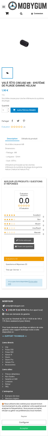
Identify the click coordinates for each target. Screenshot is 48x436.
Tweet (18, 121)
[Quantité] (4, 110)
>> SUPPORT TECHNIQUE (13, 336)
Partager (12, 121)
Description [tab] (12, 138)
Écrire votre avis (23, 240)
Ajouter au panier (24, 110)
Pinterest (24, 121)
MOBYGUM (7, 301)
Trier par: (9, 270)
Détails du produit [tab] (29, 138)
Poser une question (24, 246)
